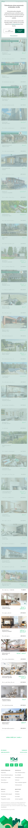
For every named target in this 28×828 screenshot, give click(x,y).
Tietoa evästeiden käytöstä (20, 782)
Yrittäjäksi (17, 791)
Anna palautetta (5, 752)
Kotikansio (17, 780)
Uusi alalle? (17, 796)
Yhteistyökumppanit (19, 777)
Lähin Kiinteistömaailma (20, 772)
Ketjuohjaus (3, 772)
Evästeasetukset (18, 784)
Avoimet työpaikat (19, 799)
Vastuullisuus (3, 780)
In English (24, 750)
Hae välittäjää (18, 775)
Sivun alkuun (23, 752)
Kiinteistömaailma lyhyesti (6, 794)
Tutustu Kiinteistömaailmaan (7, 775)
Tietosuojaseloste (4, 782)
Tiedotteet (3, 791)
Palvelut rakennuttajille (5, 777)
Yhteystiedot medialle (5, 799)
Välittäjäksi (17, 794)
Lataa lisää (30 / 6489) (13, 737)
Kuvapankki (3, 796)
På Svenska (4, 750)
